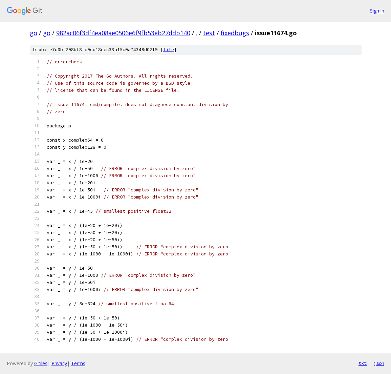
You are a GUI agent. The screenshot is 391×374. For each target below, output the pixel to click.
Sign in (377, 10)
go (33, 33)
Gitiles (40, 363)
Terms (78, 363)
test (209, 33)
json (378, 363)
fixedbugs (235, 33)
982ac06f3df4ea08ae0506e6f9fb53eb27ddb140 (123, 33)
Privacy (59, 363)
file (168, 50)
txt (363, 363)
